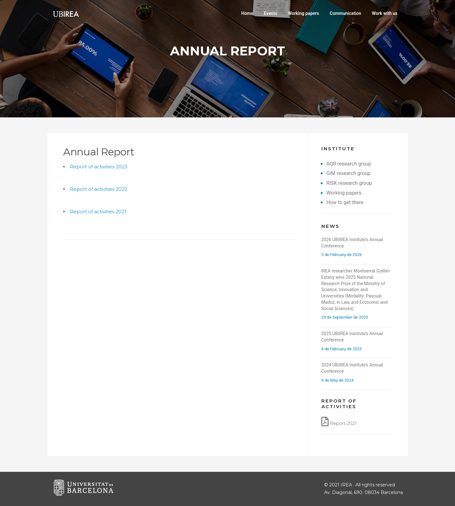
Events (270, 13)
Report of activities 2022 (98, 189)
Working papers (303, 13)
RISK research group (349, 183)
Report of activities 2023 (98, 167)
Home (247, 13)
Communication (345, 13)
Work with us (384, 13)
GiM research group (348, 173)
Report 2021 (343, 423)
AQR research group (348, 164)
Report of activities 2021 (98, 212)
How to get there (345, 202)
